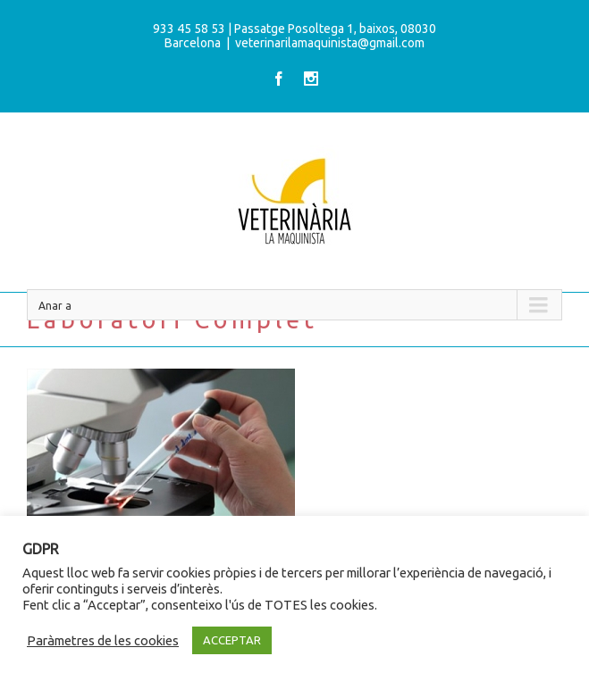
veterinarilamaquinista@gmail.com (330, 43)
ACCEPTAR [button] (232, 640)
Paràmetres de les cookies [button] (103, 640)
